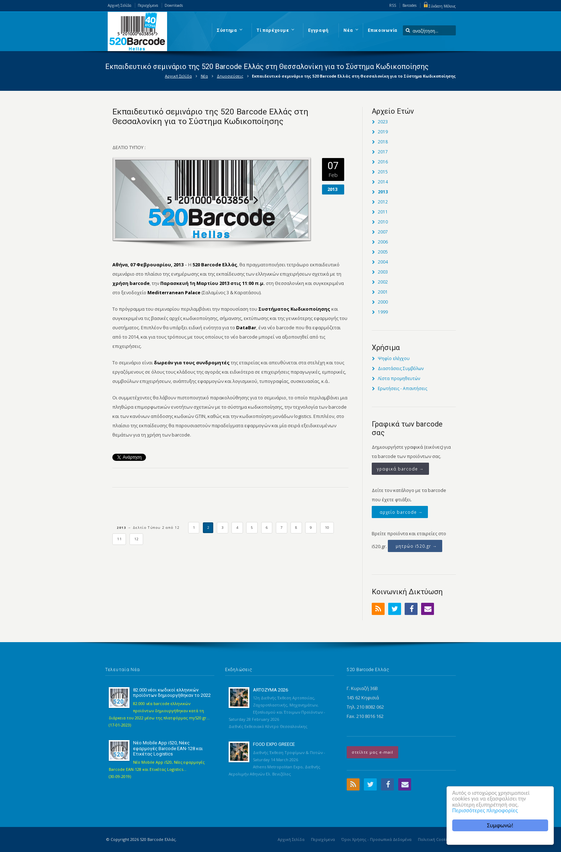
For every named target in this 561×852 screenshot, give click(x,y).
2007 (383, 232)
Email (427, 609)
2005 (383, 252)
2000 (383, 302)
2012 (383, 202)
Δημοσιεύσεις (230, 76)
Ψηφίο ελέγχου (394, 358)
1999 (383, 312)
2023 (383, 122)
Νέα (204, 76)
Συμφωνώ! (500, 825)
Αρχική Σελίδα (119, 5)
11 (119, 539)
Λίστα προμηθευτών (399, 378)
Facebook (411, 609)
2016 (383, 162)
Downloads (174, 5)
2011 (383, 212)
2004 (383, 262)
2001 (383, 292)
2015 (383, 172)
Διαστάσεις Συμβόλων (401, 368)
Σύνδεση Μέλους (439, 6)
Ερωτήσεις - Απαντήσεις (402, 388)
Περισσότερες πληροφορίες (486, 810)
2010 (383, 222)
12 (136, 539)
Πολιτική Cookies (434, 839)
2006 (383, 242)
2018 (383, 142)
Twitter (394, 609)
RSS (392, 5)
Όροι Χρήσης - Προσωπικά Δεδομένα (376, 839)
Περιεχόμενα (148, 5)
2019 (383, 132)
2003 (383, 272)
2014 (383, 182)
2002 (383, 282)
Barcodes (409, 5)
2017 (383, 152)
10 (327, 527)
